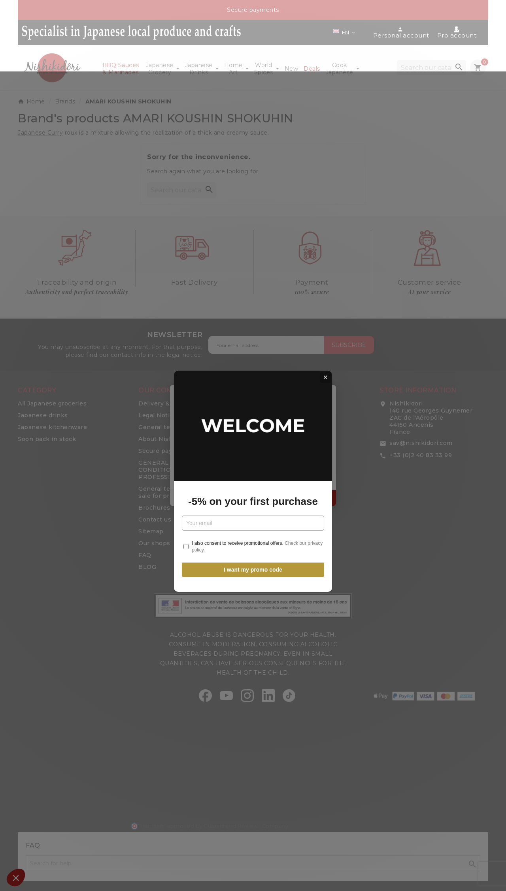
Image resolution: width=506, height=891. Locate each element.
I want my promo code (253, 534)
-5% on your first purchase (253, 465)
